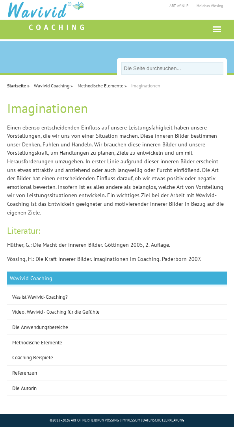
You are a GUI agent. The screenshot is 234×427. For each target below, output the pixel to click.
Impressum (130, 420)
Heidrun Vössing (210, 5)
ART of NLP (179, 5)
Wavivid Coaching (51, 86)
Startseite (16, 86)
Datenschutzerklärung (163, 420)
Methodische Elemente (100, 86)
